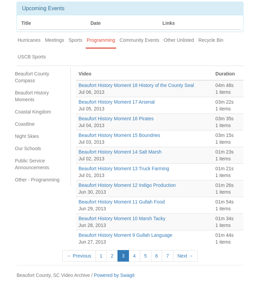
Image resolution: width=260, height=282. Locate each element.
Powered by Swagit (114, 275)
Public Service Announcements (32, 164)
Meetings (54, 40)
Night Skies (27, 136)
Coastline (25, 124)
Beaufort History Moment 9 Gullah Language (125, 235)
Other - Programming (37, 179)
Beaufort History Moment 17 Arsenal (117, 102)
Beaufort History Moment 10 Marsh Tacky (122, 218)
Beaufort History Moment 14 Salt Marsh (120, 152)
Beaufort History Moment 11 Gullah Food (122, 202)
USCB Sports (32, 56)
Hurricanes (29, 40)
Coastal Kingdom (33, 111)
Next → (185, 256)
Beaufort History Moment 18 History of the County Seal (136, 85)
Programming (101, 40)
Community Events (139, 40)
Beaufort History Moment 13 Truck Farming (124, 168)
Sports (75, 40)
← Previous (79, 256)
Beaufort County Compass (32, 77)
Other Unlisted (179, 40)
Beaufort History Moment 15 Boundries (119, 135)
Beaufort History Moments (32, 96)
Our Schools (28, 148)
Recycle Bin (210, 40)
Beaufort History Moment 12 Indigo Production (127, 185)
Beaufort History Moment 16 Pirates (116, 118)
